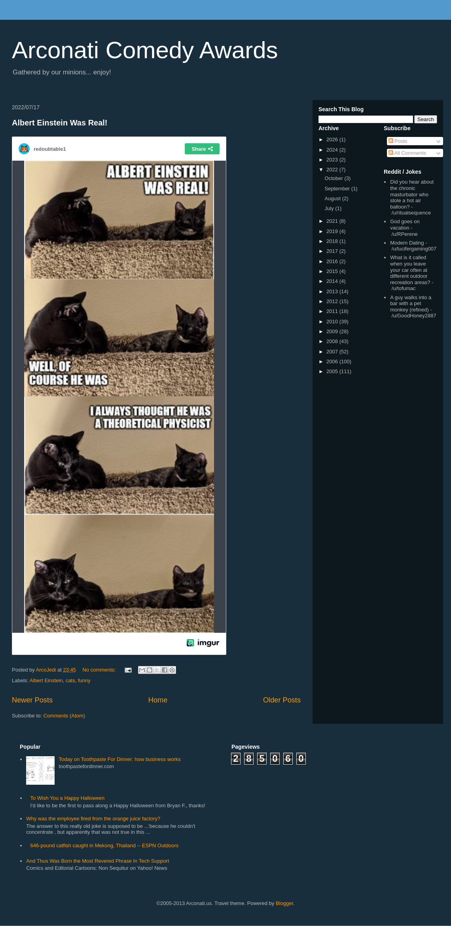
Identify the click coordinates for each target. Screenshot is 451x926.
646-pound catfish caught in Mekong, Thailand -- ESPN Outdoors (104, 845)
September (338, 189)
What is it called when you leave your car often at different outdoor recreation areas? (410, 269)
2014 (332, 281)
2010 (332, 321)
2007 (332, 352)
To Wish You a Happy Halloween (67, 798)
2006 (332, 361)
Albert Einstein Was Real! (60, 122)
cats (70, 680)
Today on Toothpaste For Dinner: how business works (119, 759)
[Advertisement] (297, 831)
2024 (332, 150)
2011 (332, 311)
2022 (332, 170)
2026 (332, 139)
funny (84, 680)
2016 (332, 261)
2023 (332, 160)
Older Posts (282, 700)
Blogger (284, 903)
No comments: (100, 670)
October (335, 178)
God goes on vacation (404, 224)
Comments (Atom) (64, 716)
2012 (332, 301)
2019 (332, 231)
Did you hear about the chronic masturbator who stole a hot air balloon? (412, 194)
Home (158, 700)
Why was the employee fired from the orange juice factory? (93, 819)
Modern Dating (407, 243)
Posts (397, 141)
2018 (332, 241)
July (330, 208)
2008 (332, 341)
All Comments (407, 153)
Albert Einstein (46, 680)
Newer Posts (32, 700)
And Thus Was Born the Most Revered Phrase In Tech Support (97, 861)
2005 (332, 371)
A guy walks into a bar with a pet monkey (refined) (410, 303)
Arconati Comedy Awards (145, 50)
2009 (332, 331)
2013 (332, 291)
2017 (332, 251)
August (333, 198)
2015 (332, 271)
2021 (332, 221)
